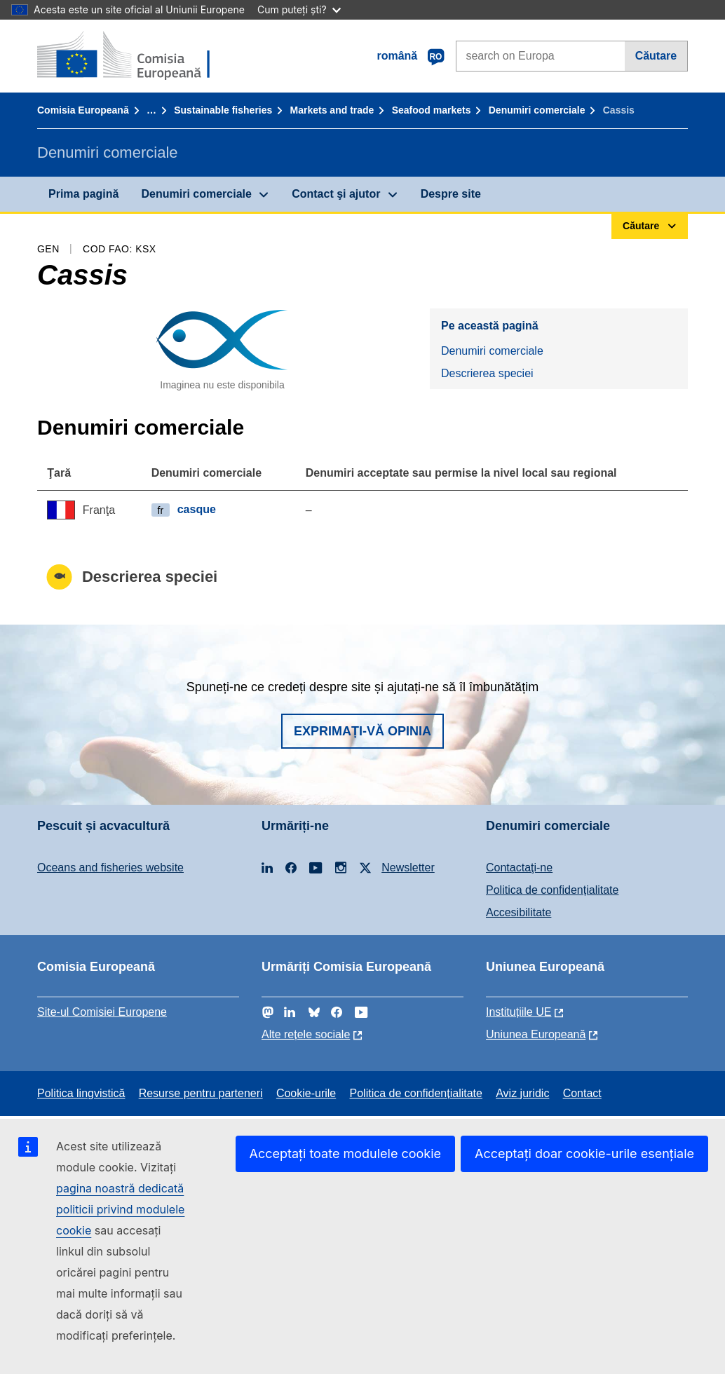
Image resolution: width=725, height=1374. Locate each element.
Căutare (656, 56)
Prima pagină (83, 194)
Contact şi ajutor (336, 194)
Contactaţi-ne (519, 867)
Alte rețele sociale (306, 1034)
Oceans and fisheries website (110, 867)
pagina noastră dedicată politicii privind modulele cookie (120, 1209)
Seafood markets (431, 110)
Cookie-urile (306, 1093)
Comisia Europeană (83, 110)
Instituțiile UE (518, 1012)
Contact (582, 1093)
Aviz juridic (522, 1093)
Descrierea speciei (487, 373)
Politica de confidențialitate (552, 890)
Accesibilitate (518, 912)
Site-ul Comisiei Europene (102, 1012)
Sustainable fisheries (223, 110)
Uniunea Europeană (535, 1034)
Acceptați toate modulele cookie (346, 1153)
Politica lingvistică (81, 1093)
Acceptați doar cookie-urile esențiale (584, 1153)
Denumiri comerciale (537, 110)
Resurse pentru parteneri (201, 1093)
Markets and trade (332, 110)
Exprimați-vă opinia (362, 731)
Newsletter (408, 867)
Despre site (451, 194)
